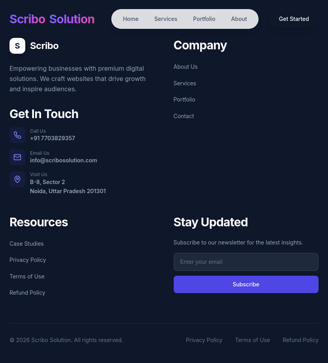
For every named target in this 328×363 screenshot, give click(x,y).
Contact (184, 116)
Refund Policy (27, 292)
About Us (186, 66)
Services (165, 18)
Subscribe (245, 284)
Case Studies (26, 243)
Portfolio (204, 18)
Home (131, 18)
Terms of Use (27, 276)
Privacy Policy (27, 259)
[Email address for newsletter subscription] (246, 262)
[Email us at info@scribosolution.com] (82, 157)
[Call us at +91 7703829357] (82, 135)
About (239, 18)
